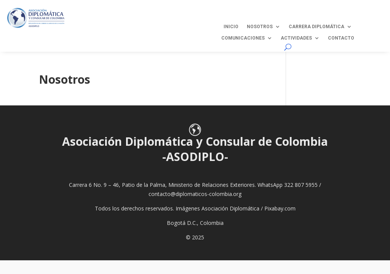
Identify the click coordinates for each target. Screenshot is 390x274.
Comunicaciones (243, 38)
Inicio (231, 26)
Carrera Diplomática (316, 26)
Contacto (341, 38)
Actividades (296, 38)
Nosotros (260, 26)
